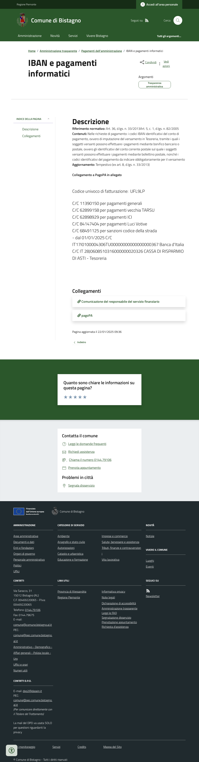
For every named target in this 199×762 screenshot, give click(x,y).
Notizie (150, 536)
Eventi (150, 566)
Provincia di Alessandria (72, 591)
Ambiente (64, 536)
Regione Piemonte (26, 4)
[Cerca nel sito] (176, 20)
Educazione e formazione (73, 559)
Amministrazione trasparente (58, 51)
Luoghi (150, 560)
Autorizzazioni (66, 548)
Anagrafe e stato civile (71, 542)
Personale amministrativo (29, 559)
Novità (55, 35)
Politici (17, 565)
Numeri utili (20, 670)
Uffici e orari (20, 664)
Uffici (16, 571)
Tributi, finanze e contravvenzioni (121, 551)
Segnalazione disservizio (116, 617)
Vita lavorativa (110, 559)
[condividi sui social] (147, 62)
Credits (82, 747)
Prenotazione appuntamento (119, 622)
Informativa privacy (113, 591)
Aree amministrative (25, 536)
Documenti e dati (23, 542)
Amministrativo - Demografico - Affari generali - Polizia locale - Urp (32, 653)
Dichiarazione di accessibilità (119, 603)
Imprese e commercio (115, 536)
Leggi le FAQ (109, 613)
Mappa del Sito (112, 747)
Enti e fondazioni (23, 548)
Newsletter (153, 596)
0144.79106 (32, 610)
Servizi (73, 35)
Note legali (108, 597)
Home (31, 51)
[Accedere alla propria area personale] (159, 4)
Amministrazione (30, 35)
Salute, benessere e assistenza (120, 542)
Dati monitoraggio (24, 747)
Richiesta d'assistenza (115, 627)
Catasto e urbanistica (70, 553)
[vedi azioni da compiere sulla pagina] (164, 63)
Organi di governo (24, 553)
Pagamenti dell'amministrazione (101, 51)
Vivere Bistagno (97, 35)
